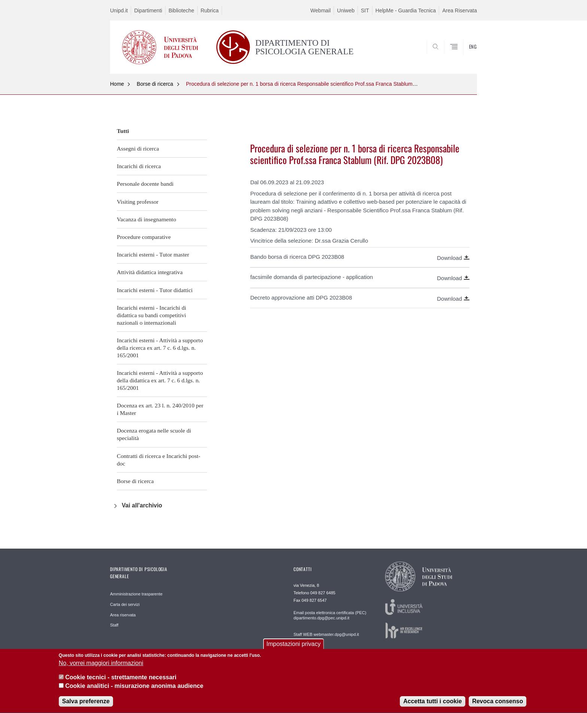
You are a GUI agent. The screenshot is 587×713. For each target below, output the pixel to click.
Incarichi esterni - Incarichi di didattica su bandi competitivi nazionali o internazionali (151, 315)
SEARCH (463, 55)
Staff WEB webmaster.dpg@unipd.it (326, 634)
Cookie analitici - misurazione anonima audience (134, 692)
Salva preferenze (86, 707)
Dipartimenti (148, 10)
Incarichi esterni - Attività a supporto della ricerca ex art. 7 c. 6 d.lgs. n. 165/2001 (160, 347)
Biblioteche (181, 10)
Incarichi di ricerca (139, 166)
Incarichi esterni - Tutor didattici (155, 290)
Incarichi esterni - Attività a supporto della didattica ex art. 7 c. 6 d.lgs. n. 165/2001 (160, 380)
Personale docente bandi (145, 183)
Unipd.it (119, 10)
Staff (114, 625)
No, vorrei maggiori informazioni (101, 669)
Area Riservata (459, 10)
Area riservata (123, 615)
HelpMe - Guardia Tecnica (405, 10)
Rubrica (210, 10)
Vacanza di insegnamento (146, 219)
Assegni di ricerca (138, 148)
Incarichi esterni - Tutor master (153, 254)
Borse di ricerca (155, 84)
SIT (365, 10)
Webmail (320, 10)
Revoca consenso (497, 707)
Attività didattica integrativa (150, 272)
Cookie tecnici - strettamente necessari (120, 683)
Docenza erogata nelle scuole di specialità (154, 434)
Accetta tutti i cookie (432, 707)
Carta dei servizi (125, 604)
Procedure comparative (144, 237)
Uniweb (346, 10)
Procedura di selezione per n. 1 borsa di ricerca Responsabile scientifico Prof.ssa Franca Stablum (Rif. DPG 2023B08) (323, 84)
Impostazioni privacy (294, 650)
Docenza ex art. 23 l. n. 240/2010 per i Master (160, 409)
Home (117, 84)
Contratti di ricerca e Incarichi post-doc (158, 460)
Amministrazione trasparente (136, 594)
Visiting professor (137, 201)
